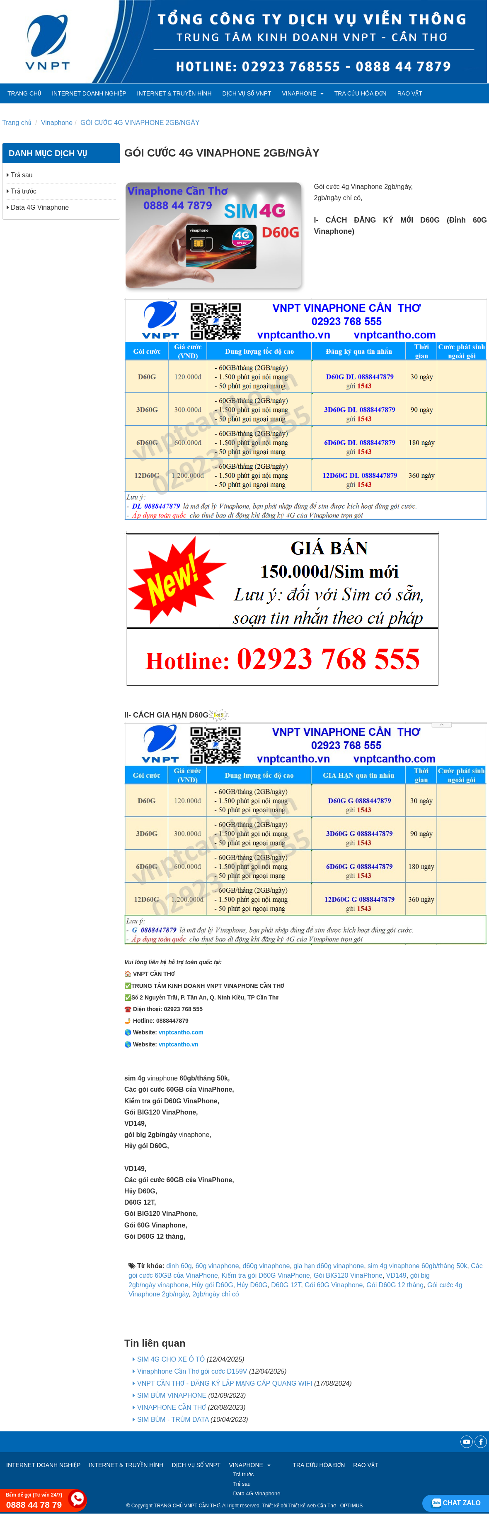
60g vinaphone (217, 1265)
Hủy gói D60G (212, 1285)
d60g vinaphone (266, 1265)
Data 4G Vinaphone (38, 207)
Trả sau (20, 175)
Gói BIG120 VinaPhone (348, 1275)
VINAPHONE (303, 93)
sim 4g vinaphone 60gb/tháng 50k (417, 1265)
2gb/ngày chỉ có (215, 1294)
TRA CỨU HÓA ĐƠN (360, 93)
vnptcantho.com (181, 1032)
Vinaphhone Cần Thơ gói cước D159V (192, 1371)
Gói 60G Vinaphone (334, 1285)
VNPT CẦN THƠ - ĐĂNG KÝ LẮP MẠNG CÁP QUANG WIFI (224, 1383)
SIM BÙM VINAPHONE (171, 1395)
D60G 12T (286, 1285)
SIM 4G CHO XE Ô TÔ (171, 1359)
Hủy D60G (252, 1285)
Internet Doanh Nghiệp (89, 93)
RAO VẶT (409, 93)
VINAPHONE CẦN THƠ (171, 1407)
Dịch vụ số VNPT (247, 93)
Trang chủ (24, 93)
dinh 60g (178, 1265)
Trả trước (21, 191)
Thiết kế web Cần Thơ (312, 1506)
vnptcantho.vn (179, 1044)
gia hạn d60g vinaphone (328, 1265)
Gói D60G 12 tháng (395, 1285)
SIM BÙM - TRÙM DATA (172, 1419)
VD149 (396, 1275)
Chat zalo (456, 1503)
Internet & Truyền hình (174, 93)
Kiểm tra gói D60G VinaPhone (266, 1275)
